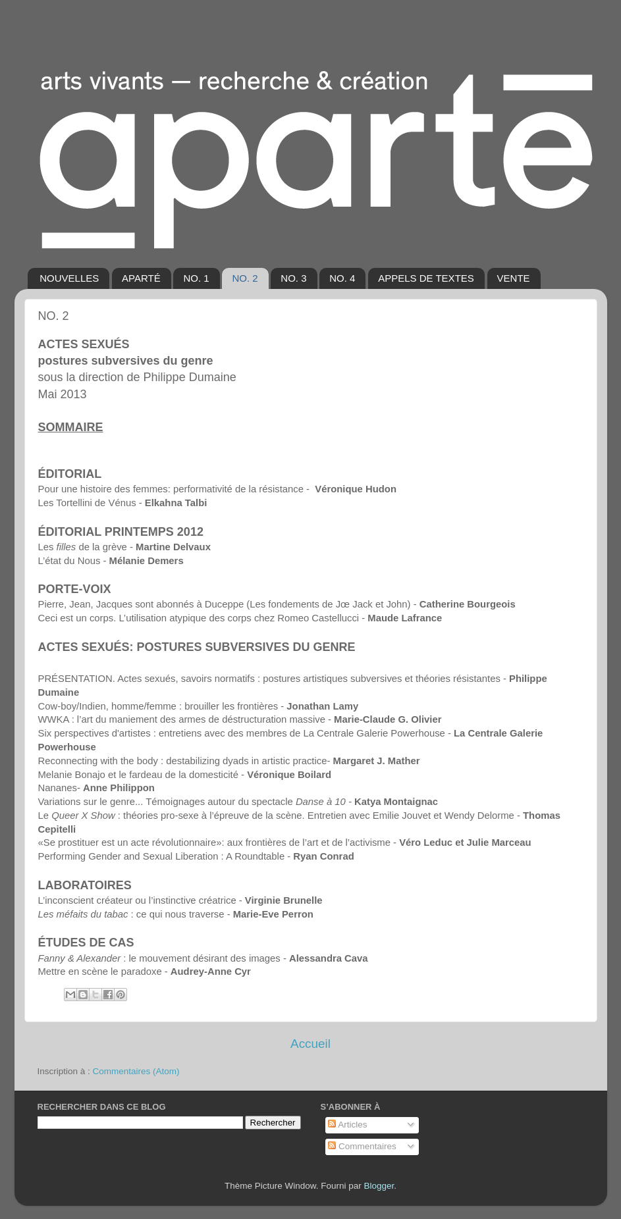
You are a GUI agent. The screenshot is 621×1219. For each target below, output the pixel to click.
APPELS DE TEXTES (426, 278)
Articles (347, 1124)
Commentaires (362, 1146)
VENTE (513, 278)
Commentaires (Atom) (136, 1071)
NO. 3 (293, 278)
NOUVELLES (69, 278)
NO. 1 (196, 278)
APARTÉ (141, 278)
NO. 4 (342, 278)
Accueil (310, 1043)
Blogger (379, 1186)
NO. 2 (244, 278)
